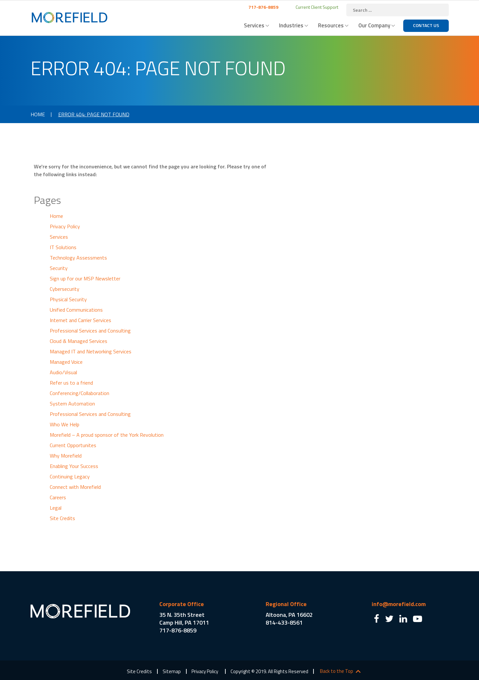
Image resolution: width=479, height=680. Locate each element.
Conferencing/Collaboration (79, 393)
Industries (291, 25)
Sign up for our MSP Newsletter (85, 278)
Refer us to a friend (71, 383)
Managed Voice (66, 362)
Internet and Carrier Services (80, 320)
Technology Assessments (78, 258)
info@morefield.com (399, 604)
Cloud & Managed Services (78, 341)
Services (254, 25)
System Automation (72, 403)
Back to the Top (336, 671)
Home (38, 114)
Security (59, 268)
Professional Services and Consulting (90, 330)
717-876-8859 (262, 7)
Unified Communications (76, 310)
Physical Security (68, 299)
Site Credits (62, 518)
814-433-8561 (284, 622)
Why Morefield (66, 456)
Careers (58, 497)
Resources (331, 25)
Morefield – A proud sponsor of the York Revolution (107, 435)
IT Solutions (63, 247)
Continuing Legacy (70, 476)
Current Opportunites (73, 445)
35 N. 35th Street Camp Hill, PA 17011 (184, 618)
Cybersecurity (64, 289)
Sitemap (172, 671)
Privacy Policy (65, 226)
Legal (55, 508)
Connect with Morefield (75, 487)
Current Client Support (316, 7)
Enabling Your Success (74, 466)
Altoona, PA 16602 (289, 614)
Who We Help (64, 424)
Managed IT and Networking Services (90, 351)
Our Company (374, 25)
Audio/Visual (63, 372)
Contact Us (426, 25)
